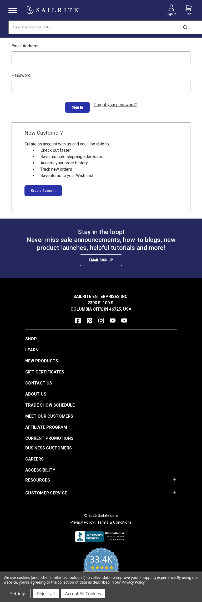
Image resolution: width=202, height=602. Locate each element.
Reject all (46, 593)
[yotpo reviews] (101, 565)
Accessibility (40, 466)
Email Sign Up (101, 257)
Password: (21, 75)
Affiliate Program (46, 424)
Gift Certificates (44, 368)
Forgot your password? (115, 104)
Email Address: (25, 45)
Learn (31, 346)
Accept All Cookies (83, 593)
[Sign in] (171, 10)
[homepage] (52, 10)
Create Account (43, 187)
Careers (34, 455)
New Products (41, 357)
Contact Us (38, 379)
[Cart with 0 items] (188, 10)
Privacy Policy (82, 519)
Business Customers (48, 444)
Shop (31, 335)
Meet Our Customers (49, 413)
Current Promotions (49, 435)
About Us (35, 390)
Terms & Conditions (114, 519)
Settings (18, 593)
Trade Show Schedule (50, 401)
